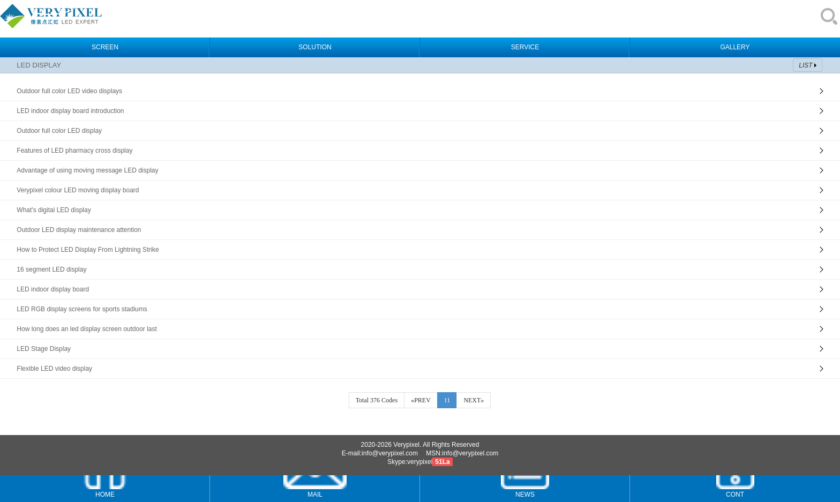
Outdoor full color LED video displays (69, 91)
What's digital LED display (54, 210)
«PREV (421, 400)
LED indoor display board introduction (70, 111)
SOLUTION (314, 47)
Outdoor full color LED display (59, 130)
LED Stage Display (44, 349)
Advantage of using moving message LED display (87, 170)
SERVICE (525, 47)
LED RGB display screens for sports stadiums (82, 309)
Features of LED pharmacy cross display (74, 150)
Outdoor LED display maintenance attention (79, 230)
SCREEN (105, 47)
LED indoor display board (53, 289)
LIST (805, 65)
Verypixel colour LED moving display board (78, 190)
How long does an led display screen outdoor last (87, 329)
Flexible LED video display (54, 368)
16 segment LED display (51, 269)
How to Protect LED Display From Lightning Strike (88, 249)
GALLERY (734, 47)
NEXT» (473, 400)
